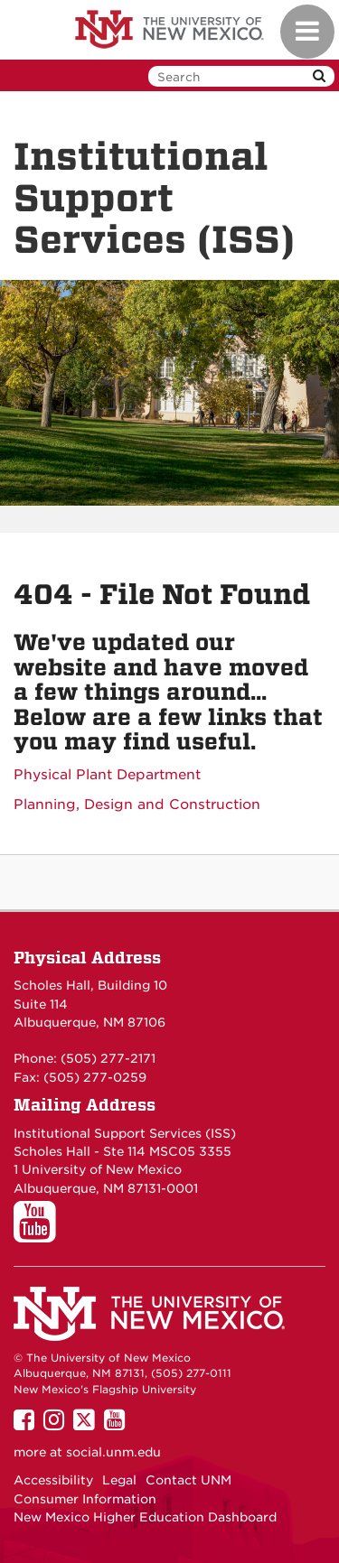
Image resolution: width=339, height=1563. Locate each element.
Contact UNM (188, 1480)
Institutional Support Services (108, 1133)
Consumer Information (85, 1499)
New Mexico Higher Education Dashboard (145, 1517)
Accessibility (53, 1480)
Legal (119, 1480)
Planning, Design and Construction (137, 804)
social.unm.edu (113, 1452)
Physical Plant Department (107, 775)
